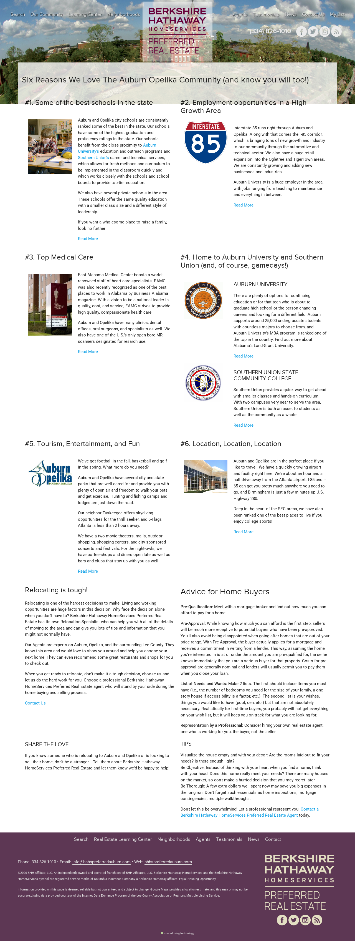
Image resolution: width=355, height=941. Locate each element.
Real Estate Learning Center (123, 839)
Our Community (47, 14)
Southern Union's (93, 157)
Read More (88, 238)
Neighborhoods (123, 14)
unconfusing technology (179, 933)
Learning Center (85, 14)
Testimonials (266, 14)
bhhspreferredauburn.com (168, 861)
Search (18, 14)
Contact (273, 839)
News (290, 14)
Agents (240, 14)
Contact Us (313, 14)
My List (337, 14)
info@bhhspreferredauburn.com (101, 861)
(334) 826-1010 (270, 31)
